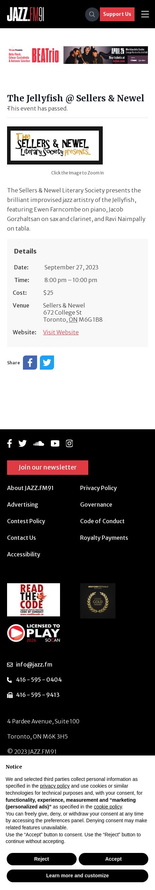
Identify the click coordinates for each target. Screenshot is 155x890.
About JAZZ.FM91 (30, 487)
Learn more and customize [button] (77, 875)
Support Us (117, 14)
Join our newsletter (48, 467)
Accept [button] (113, 859)
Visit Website (61, 332)
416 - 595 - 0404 (39, 679)
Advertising (22, 504)
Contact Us (21, 537)
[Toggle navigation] (145, 14)
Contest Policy (26, 521)
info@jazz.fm (34, 664)
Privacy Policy (98, 487)
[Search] (92, 14)
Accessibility (23, 554)
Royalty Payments (104, 537)
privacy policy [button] (55, 786)
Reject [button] (41, 859)
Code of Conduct (102, 521)
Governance (96, 504)
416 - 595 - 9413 (38, 694)
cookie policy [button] (108, 807)
